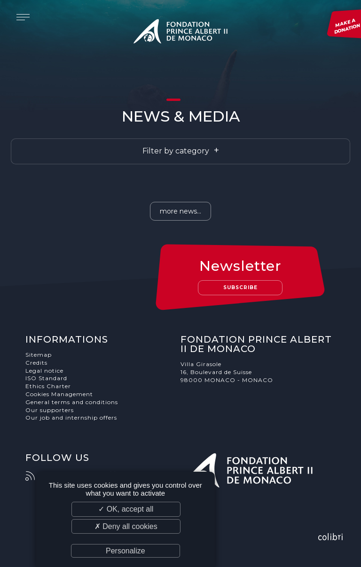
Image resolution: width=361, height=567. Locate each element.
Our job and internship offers (71, 417)
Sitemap (38, 354)
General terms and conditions (71, 402)
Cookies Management (59, 394)
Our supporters (49, 410)
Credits (36, 362)
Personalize (125, 551)
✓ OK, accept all (125, 509)
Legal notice (44, 370)
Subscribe (240, 287)
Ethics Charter (48, 386)
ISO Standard (46, 378)
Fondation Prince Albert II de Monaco (180, 33)
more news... (180, 211)
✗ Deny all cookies (125, 526)
